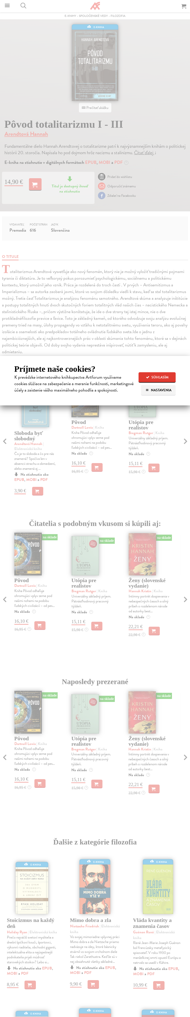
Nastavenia (158, 390)
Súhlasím (157, 377)
